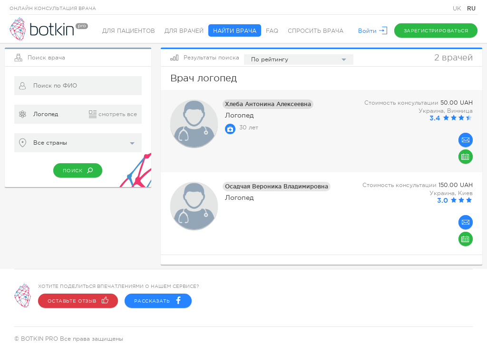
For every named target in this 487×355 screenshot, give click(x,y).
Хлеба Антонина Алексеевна (268, 104)
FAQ (272, 31)
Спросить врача (315, 31)
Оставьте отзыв (78, 301)
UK (458, 8)
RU (471, 8)
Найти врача (234, 31)
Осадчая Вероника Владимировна (276, 186)
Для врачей (184, 31)
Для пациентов (128, 31)
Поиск (78, 170)
